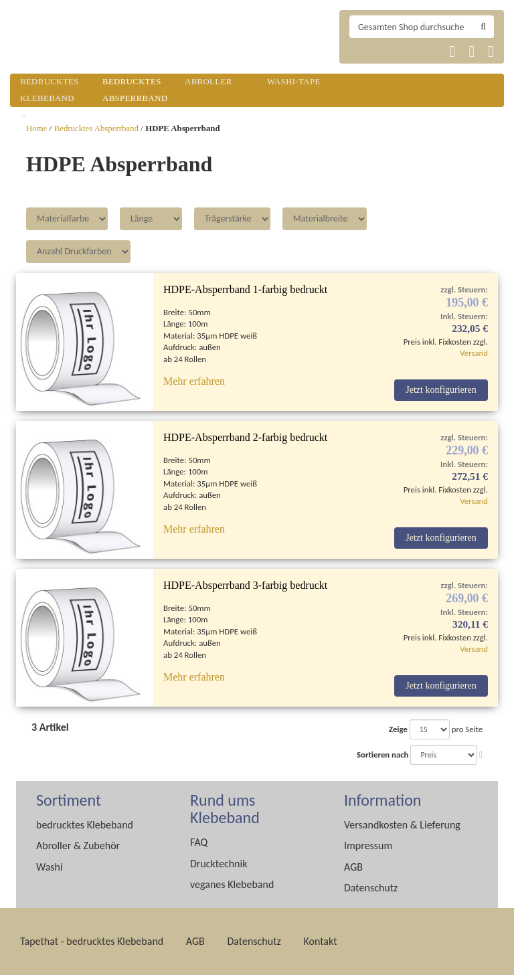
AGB (353, 867)
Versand (474, 353)
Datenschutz (371, 887)
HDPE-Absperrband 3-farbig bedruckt (245, 585)
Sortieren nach (382, 754)
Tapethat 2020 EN (396, 51)
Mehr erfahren (194, 381)
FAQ (198, 842)
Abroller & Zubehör (78, 845)
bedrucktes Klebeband (84, 824)
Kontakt (320, 941)
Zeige (398, 729)
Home (36, 128)
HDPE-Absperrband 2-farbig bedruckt (245, 437)
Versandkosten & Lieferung (402, 824)
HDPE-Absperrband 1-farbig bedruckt (245, 289)
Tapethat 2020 (363, 51)
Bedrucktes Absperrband (96, 128)
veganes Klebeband (232, 884)
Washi (49, 867)
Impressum (368, 845)
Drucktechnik (218, 863)
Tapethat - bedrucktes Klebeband (91, 941)
